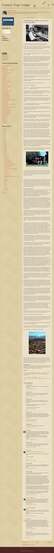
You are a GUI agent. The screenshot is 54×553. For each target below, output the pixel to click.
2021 (4, 131)
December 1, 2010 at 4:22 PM (30, 535)
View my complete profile (12, 14)
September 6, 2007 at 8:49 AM (31, 460)
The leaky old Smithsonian (8, 162)
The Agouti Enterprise (5, 108)
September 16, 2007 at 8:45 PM (31, 494)
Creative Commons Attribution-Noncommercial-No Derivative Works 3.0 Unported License (5, 58)
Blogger (32, 550)
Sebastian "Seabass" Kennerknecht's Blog (9, 104)
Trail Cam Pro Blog (5, 115)
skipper (40, 200)
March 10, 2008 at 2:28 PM (30, 528)
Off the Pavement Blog (5, 95)
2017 (4, 138)
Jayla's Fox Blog (4, 88)
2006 (4, 192)
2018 (4, 136)
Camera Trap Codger (16, 5)
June (5, 182)
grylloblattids (42, 243)
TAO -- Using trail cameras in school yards (9, 107)
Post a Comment (27, 537)
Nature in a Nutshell (5, 92)
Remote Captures (5, 101)
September (6, 159)
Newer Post (24, 542)
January (5, 190)
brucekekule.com (4, 122)
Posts (4, 30)
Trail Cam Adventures (5, 114)
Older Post (49, 542)
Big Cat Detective (5, 68)
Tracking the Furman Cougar (6, 112)
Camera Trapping (5, 71)
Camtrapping (4, 77)
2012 (4, 145)
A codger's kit (6, 170)
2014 (4, 142)
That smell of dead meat (8, 160)
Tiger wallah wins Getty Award (8, 165)
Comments (5, 32)
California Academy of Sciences (37, 378)
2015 (4, 141)
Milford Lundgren (45, 378)
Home (37, 542)
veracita (27, 518)
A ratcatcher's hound (7, 167)
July (4, 180)
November (5, 156)
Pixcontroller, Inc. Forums (6, 97)
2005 (4, 193)
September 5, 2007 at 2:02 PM (31, 447)
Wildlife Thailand (4, 121)
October (5, 158)
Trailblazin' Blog (4, 117)
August (5, 179)
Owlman (27, 430)
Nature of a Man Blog (5, 94)
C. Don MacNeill (28, 378)
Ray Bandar (42, 144)
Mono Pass (35, 296)
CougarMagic (4, 82)
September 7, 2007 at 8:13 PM (31, 468)
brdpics (27, 450)
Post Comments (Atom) (30, 544)
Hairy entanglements (7, 171)
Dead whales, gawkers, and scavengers (10, 168)
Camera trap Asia (5, 74)
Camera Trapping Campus (6, 72)
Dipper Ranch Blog (5, 84)
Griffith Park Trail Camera (6, 87)
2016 (4, 139)
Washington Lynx (4, 118)
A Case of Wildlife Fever (6, 65)
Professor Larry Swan (44, 249)
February (5, 188)
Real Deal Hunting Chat (6, 98)
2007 (4, 153)
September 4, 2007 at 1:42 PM (31, 388)
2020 (4, 133)
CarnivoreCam (4, 78)
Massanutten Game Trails (6, 91)
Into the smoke (6, 173)
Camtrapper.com (4, 75)
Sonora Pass (47, 235)
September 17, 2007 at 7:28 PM (31, 504)
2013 (4, 144)
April (5, 185)
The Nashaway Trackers (6, 111)
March (5, 187)
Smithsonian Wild (5, 105)
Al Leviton (27, 144)
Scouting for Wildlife (5, 102)
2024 (4, 130)
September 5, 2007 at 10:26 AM (31, 439)
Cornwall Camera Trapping (6, 81)
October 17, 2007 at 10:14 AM (30, 515)
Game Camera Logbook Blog (6, 85)
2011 (4, 147)
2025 (4, 128)
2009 (4, 150)
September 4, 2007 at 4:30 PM (31, 395)
